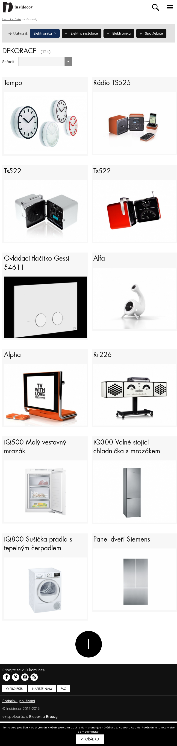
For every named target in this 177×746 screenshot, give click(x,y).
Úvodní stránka (11, 19)
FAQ (63, 713)
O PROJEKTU (14, 713)
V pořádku (90, 739)
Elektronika (45, 33)
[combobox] (45, 72)
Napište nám (42, 713)
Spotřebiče (22, 44)
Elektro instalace (83, 33)
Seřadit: (8, 72)
